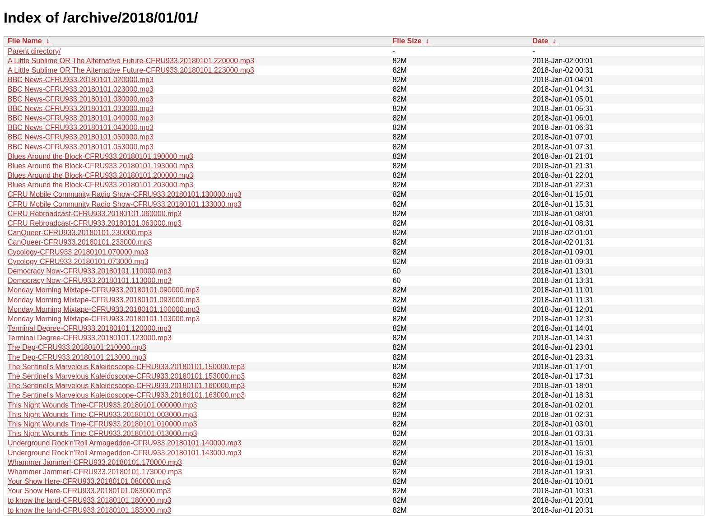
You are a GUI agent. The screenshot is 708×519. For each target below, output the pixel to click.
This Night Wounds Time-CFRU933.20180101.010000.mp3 (102, 424)
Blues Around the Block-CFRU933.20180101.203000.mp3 (100, 185)
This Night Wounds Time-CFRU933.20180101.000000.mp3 (102, 405)
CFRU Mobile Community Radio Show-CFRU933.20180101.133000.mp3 (125, 204)
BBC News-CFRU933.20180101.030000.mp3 (81, 99)
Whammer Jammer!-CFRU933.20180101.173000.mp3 (95, 472)
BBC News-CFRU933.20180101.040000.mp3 (81, 118)
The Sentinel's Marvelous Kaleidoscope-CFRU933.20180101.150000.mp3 (126, 367)
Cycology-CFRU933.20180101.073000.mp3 (78, 261)
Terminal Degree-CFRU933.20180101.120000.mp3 (90, 328)
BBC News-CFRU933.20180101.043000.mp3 (81, 127)
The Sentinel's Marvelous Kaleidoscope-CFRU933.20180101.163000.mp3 (126, 395)
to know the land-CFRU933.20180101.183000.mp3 (89, 510)
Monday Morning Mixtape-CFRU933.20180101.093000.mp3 (104, 300)
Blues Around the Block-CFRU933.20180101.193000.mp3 (100, 166)
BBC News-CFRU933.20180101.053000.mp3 (81, 147)
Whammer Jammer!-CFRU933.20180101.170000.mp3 (95, 462)
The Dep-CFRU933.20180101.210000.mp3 (77, 347)
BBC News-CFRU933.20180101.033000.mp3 (81, 108)
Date (541, 41)
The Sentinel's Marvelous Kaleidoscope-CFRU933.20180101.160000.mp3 (126, 385)
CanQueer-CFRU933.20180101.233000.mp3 (80, 242)
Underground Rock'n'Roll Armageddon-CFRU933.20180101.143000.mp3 (125, 453)
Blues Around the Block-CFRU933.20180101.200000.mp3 (100, 175)
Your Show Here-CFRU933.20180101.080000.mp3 (89, 481)
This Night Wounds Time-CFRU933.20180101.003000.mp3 (102, 414)
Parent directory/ (34, 51)
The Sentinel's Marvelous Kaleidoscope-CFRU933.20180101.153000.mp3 (126, 376)
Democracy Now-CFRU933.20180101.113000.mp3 (90, 280)
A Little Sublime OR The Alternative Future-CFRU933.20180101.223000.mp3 (131, 70)
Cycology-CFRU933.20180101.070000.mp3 (78, 252)
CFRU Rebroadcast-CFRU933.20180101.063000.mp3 (95, 223)
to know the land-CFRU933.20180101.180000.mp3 (89, 500)
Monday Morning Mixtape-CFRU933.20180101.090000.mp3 (104, 290)
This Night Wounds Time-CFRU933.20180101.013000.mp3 (102, 433)
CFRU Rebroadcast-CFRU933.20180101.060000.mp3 (95, 214)
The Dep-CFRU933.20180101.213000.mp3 (77, 357)
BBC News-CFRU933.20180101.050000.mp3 (81, 137)
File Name (25, 41)
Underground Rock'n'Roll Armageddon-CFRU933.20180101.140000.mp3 (125, 443)
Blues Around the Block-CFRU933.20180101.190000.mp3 (100, 156)
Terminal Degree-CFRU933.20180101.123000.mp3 (90, 338)
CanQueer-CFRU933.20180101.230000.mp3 (80, 232)
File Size (407, 41)
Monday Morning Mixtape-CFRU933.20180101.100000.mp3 (104, 309)
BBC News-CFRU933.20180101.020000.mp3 (81, 79)
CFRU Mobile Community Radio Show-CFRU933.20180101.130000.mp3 (125, 194)
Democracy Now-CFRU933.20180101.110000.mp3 (90, 271)
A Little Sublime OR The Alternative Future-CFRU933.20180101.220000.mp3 (131, 61)
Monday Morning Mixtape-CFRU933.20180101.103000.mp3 (104, 319)
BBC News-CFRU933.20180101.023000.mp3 (81, 89)
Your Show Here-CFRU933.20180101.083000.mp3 (89, 491)
